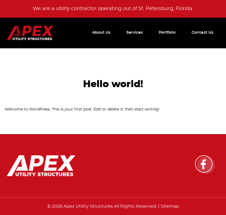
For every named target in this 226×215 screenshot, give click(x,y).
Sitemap (170, 206)
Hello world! (113, 84)
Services (134, 32)
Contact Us (202, 32)
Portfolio (167, 32)
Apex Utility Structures (88, 206)
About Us (101, 32)
